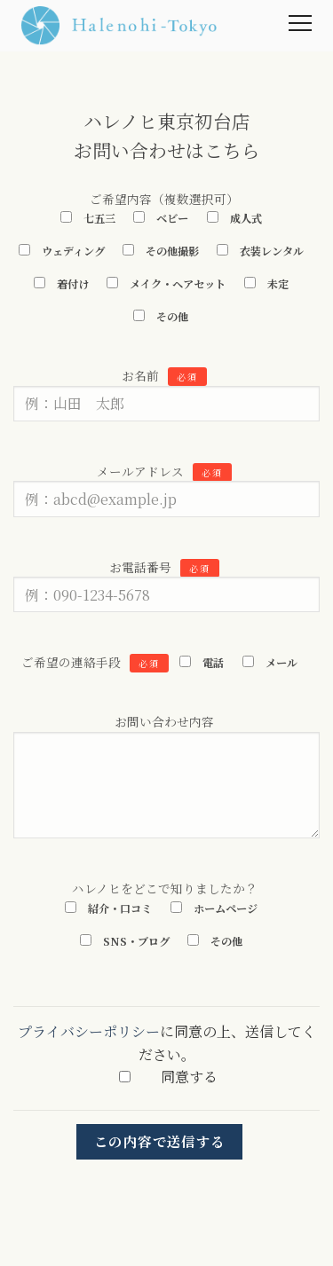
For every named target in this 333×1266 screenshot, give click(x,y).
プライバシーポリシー (89, 1031)
